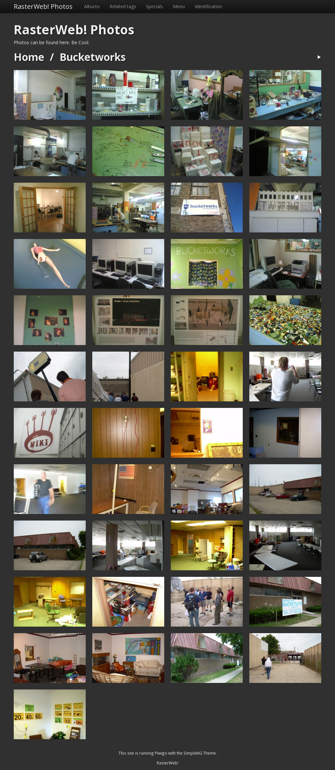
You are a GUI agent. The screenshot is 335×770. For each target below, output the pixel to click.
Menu (179, 6)
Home (29, 57)
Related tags (123, 6)
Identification (208, 6)
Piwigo (161, 753)
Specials (154, 6)
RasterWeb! (167, 762)
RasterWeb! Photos (43, 6)
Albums (92, 6)
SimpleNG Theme (200, 753)
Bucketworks (93, 57)
